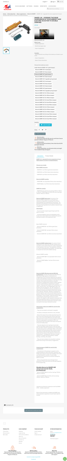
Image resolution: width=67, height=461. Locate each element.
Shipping (21, 431)
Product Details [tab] (49, 156)
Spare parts (43, 6)
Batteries (29, 6)
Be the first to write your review (34, 410)
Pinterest (45, 129)
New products (6, 433)
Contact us (6, 1)
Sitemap (20, 441)
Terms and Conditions (24, 434)
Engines (36, 6)
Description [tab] (40, 156)
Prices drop (5, 431)
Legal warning (22, 433)
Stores (20, 443)
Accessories (52, 6)
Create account (38, 434)
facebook (33, 459)
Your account (38, 429)
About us (21, 436)
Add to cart (45, 125)
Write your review (40, 134)
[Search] (55, 8)
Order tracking (37, 431)
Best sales (5, 434)
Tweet (42, 129)
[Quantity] (36, 124)
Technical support (54, 438)
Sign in (35, 433)
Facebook (4, 423)
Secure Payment (22, 438)
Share (39, 129)
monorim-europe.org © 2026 (33, 457)
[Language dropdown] (45, 2)
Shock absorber (20, 6)
